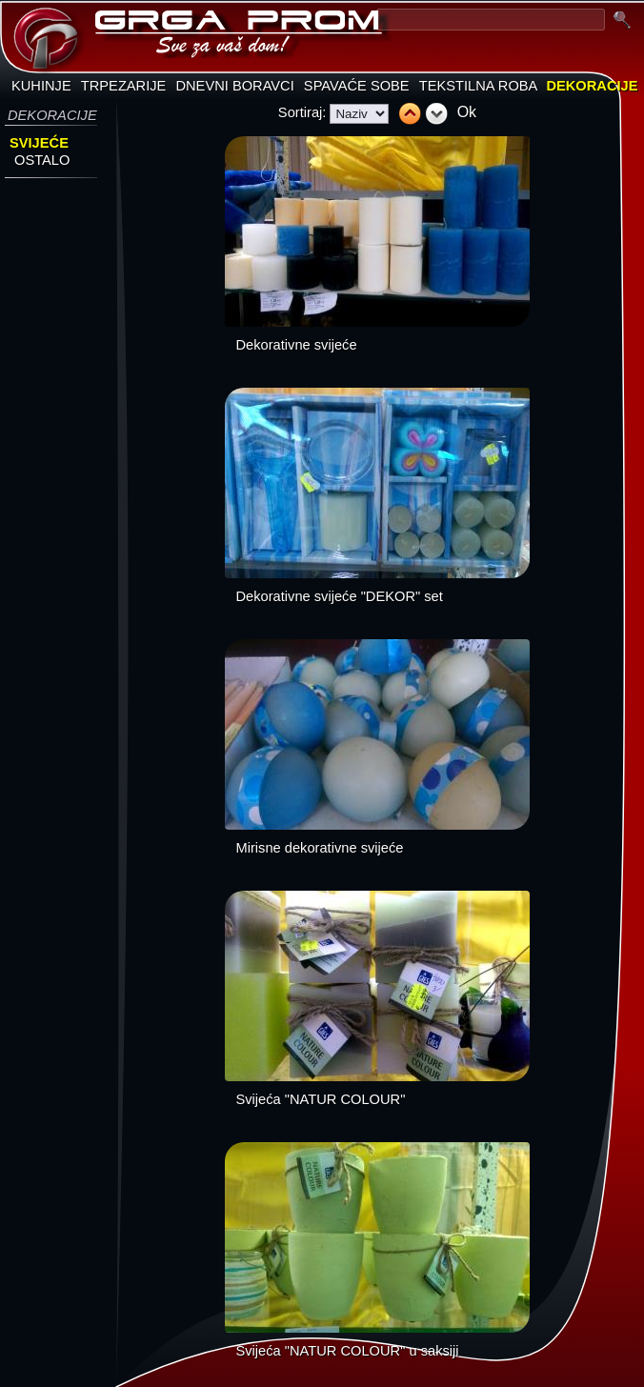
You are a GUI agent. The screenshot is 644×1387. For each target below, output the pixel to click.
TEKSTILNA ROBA (478, 85)
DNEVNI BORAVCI (234, 85)
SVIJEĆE (39, 143)
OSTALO (42, 160)
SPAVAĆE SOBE (357, 85)
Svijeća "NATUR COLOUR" (321, 1099)
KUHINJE (41, 85)
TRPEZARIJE (124, 85)
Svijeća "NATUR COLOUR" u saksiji (347, 1350)
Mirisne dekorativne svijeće (320, 847)
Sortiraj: (302, 112)
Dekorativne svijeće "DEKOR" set (339, 596)
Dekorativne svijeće (296, 344)
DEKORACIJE (591, 85)
